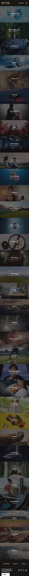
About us (15, 563)
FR (23, 3)
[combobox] (6, 574)
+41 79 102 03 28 (6, 571)
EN (20, 3)
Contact (24, 563)
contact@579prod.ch (7, 570)
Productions (6, 563)
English (4, 574)
